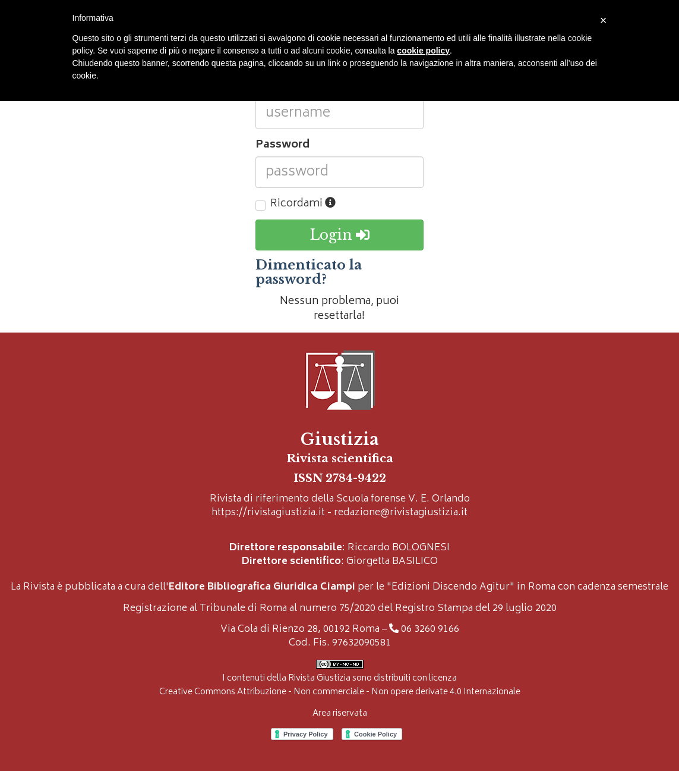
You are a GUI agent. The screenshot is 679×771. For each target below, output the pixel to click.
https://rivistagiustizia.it (268, 513)
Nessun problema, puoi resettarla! (339, 309)
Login (339, 235)
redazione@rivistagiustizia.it (401, 513)
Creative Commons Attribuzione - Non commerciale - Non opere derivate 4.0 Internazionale (339, 692)
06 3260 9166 (430, 629)
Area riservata (339, 713)
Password (282, 145)
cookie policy (423, 50)
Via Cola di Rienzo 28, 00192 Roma (300, 629)
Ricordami (303, 204)
